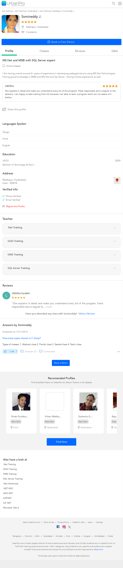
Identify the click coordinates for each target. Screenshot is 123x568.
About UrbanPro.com (31, 522)
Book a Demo (60, 362)
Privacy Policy (63, 522)
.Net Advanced (10, 483)
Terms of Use (48, 522)
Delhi (37, 536)
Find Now (61, 442)
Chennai (28, 536)
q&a (115, 51)
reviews (80, 51)
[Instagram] (64, 528)
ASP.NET (7, 498)
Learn (90, 522)
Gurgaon (87, 536)
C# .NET (7, 502)
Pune (68, 536)
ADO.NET (8, 493)
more (49, 307)
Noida (110, 536)
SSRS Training (9, 474)
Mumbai (59, 536)
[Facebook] (58, 528)
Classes (44, 51)
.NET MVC (8, 488)
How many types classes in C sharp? (21, 338)
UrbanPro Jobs (78, 522)
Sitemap (99, 522)
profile (9, 51)
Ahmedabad (99, 536)
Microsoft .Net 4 (11, 507)
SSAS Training (10, 469)
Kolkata (77, 536)
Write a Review (87, 313)
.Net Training (9, 464)
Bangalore (17, 536)
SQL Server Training (13, 478)
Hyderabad (47, 536)
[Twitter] (69, 527)
